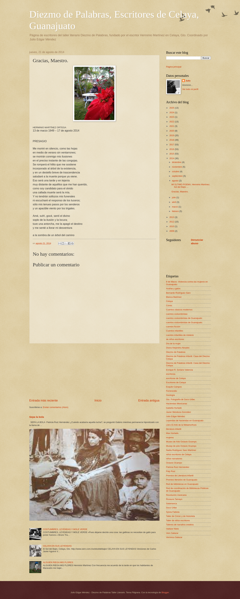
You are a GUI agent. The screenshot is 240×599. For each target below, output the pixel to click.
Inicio (98, 400)
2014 (172, 158)
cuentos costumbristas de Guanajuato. (184, 322)
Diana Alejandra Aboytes (178, 347)
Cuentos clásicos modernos (179, 309)
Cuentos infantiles (174, 331)
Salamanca (171, 503)
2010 (172, 226)
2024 (172, 112)
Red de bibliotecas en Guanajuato (182, 484)
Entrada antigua (148, 400)
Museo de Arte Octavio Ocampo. (181, 441)
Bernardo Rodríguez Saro (178, 293)
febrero (175, 211)
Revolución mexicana (176, 495)
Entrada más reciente (43, 400)
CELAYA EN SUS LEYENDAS (57, 546)
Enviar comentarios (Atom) (55, 407)
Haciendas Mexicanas (176, 403)
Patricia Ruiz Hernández (177, 467)
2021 (172, 126)
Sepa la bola (36, 416)
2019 (172, 135)
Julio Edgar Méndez (175, 416)
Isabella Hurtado (174, 408)
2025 (172, 108)
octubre (176, 171)
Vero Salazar (172, 533)
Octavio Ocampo (174, 463)
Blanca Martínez (174, 297)
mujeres (170, 437)
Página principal (174, 67)
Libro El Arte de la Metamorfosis (181, 425)
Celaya (169, 301)
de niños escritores (175, 339)
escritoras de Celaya (176, 378)
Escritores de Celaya (176, 382)
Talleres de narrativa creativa (180, 524)
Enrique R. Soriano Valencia (179, 370)
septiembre (177, 176)
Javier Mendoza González (178, 412)
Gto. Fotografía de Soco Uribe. (180, 399)
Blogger (165, 592)
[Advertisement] (94, 371)
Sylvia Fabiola (173, 512)
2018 (172, 140)
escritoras (171, 374)
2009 (172, 231)
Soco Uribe (171, 507)
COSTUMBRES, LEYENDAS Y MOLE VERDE (65, 529)
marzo (175, 206)
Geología (170, 395)
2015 (172, 153)
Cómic (169, 305)
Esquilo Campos (174, 387)
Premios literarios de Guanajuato (182, 479)
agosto (175, 180)
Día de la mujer (173, 343)
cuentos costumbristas (177, 314)
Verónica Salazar (174, 537)
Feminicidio (171, 391)
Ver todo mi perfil (190, 89)
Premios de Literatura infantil (180, 475)
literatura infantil (173, 429)
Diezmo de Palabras (176, 352)
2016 (172, 149)
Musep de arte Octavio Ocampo (181, 446)
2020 (172, 131)
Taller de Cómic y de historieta (180, 516)
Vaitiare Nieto (172, 529)
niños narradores (174, 458)
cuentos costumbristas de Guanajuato (184, 318)
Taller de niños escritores (178, 520)
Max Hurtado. (172, 433)
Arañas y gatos (173, 288)
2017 (172, 144)
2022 (172, 121)
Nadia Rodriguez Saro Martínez (181, 450)
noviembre (177, 167)
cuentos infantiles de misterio (180, 335)
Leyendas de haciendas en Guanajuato (185, 420)
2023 (172, 117)
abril (174, 202)
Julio (188, 80)
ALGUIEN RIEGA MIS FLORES (58, 562)
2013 (172, 217)
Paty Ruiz (170, 471)
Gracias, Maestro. (180, 191)
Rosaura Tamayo (174, 499)
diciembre (177, 162)
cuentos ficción (173, 326)
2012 (172, 221)
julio (174, 197)
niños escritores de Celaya (179, 454)
